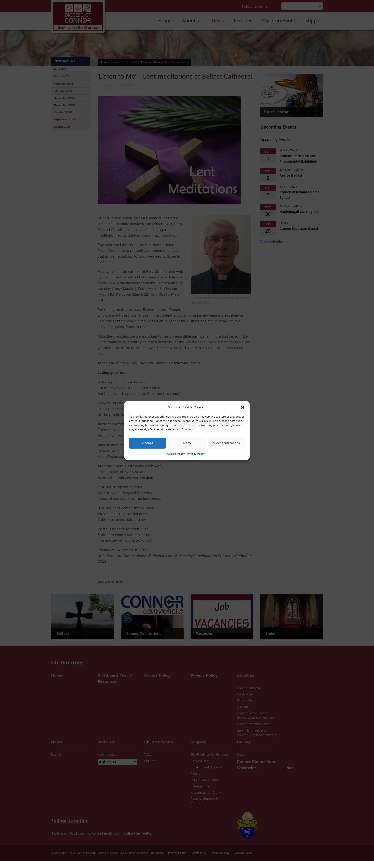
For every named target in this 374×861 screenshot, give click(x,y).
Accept (147, 443)
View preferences (226, 443)
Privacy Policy (196, 454)
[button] (242, 407)
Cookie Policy (176, 454)
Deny (187, 443)
